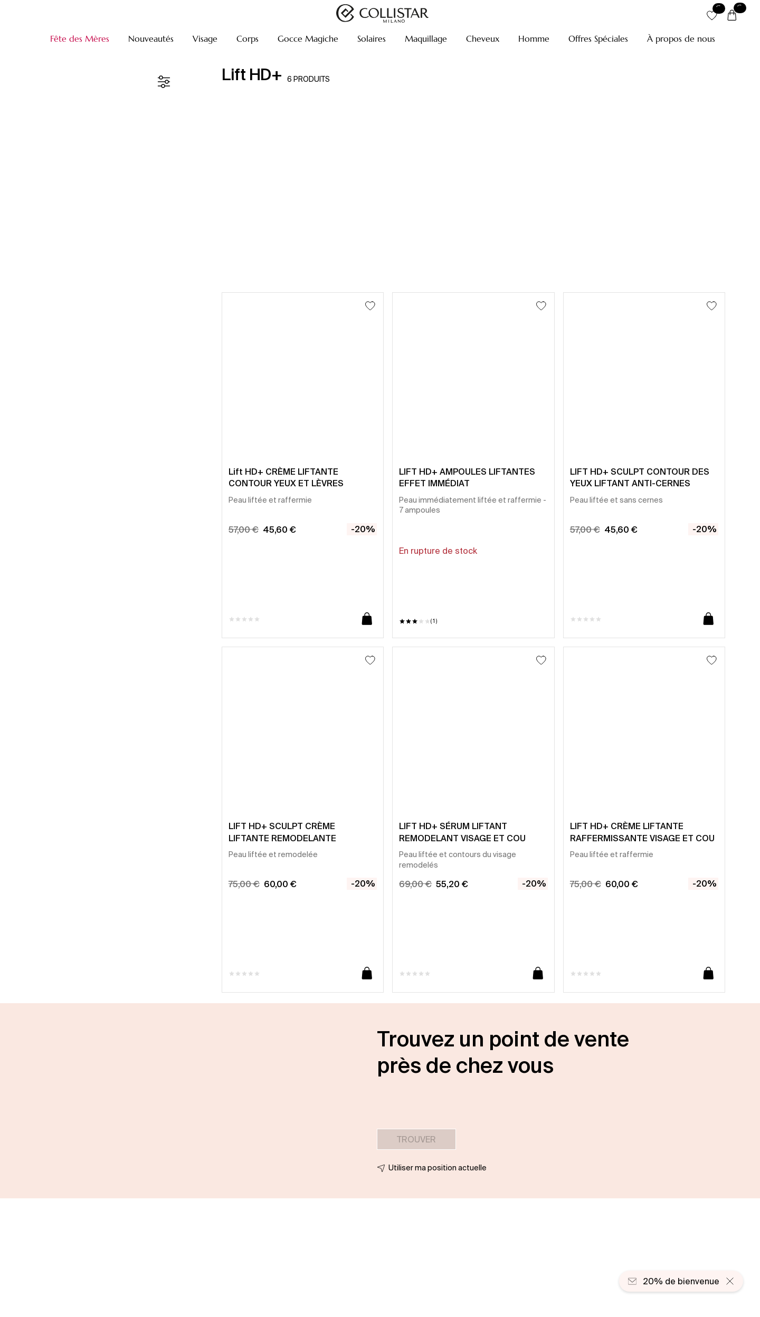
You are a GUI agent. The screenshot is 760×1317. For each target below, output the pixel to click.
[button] (80, 38)
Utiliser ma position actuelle (437, 1168)
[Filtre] (163, 82)
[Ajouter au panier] (367, 619)
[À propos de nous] (681, 38)
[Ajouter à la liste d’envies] (370, 305)
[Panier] (732, 15)
